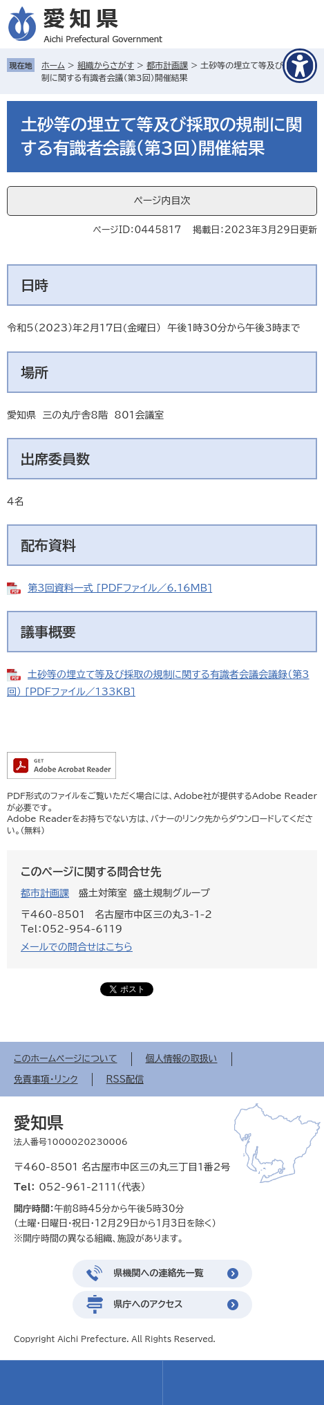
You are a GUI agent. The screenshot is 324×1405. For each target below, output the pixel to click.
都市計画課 (167, 65)
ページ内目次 (161, 200)
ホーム (53, 65)
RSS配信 (125, 1079)
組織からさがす (105, 65)
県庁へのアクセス (148, 1304)
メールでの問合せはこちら (77, 947)
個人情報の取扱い (182, 1058)
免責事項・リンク (46, 1079)
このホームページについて (65, 1058)
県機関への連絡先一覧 (159, 1273)
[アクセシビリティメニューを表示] (300, 65)
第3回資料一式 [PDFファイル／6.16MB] (120, 588)
